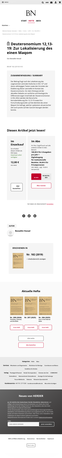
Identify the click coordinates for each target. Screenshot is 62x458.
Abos (38, 21)
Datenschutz (31, 439)
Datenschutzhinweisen (45, 418)
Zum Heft (16, 327)
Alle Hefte (30, 338)
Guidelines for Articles (31, 369)
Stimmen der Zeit (43, 373)
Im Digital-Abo (46, 179)
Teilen (24, 216)
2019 (29, 31)
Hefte (31, 21)
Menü (6, 2)
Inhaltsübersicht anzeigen (37, 259)
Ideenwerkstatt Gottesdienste (27, 376)
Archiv (24, 31)
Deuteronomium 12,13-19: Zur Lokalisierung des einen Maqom (18, 34)
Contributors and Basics (51, 365)
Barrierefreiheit (41, 439)
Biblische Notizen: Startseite (9, 31)
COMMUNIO (53, 373)
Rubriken (5, 25)
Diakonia (29, 379)
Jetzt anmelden (46, 424)
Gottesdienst (13, 376)
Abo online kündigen (50, 383)
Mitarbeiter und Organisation (18, 365)
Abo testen (41, 188)
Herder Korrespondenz (30, 373)
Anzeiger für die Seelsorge (45, 376)
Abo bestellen (31, 345)
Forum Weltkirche (20, 379)
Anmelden (50, 204)
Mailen (35, 216)
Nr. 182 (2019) (35, 31)
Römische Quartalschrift (41, 379)
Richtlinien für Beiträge (35, 365)
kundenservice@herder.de (35, 383)
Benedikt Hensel (15, 59)
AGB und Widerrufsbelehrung (16, 439)
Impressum (50, 439)
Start (24, 21)
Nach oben (31, 445)
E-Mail (9, 421)
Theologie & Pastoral (16, 373)
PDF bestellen (16, 189)
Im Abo (36, 180)
